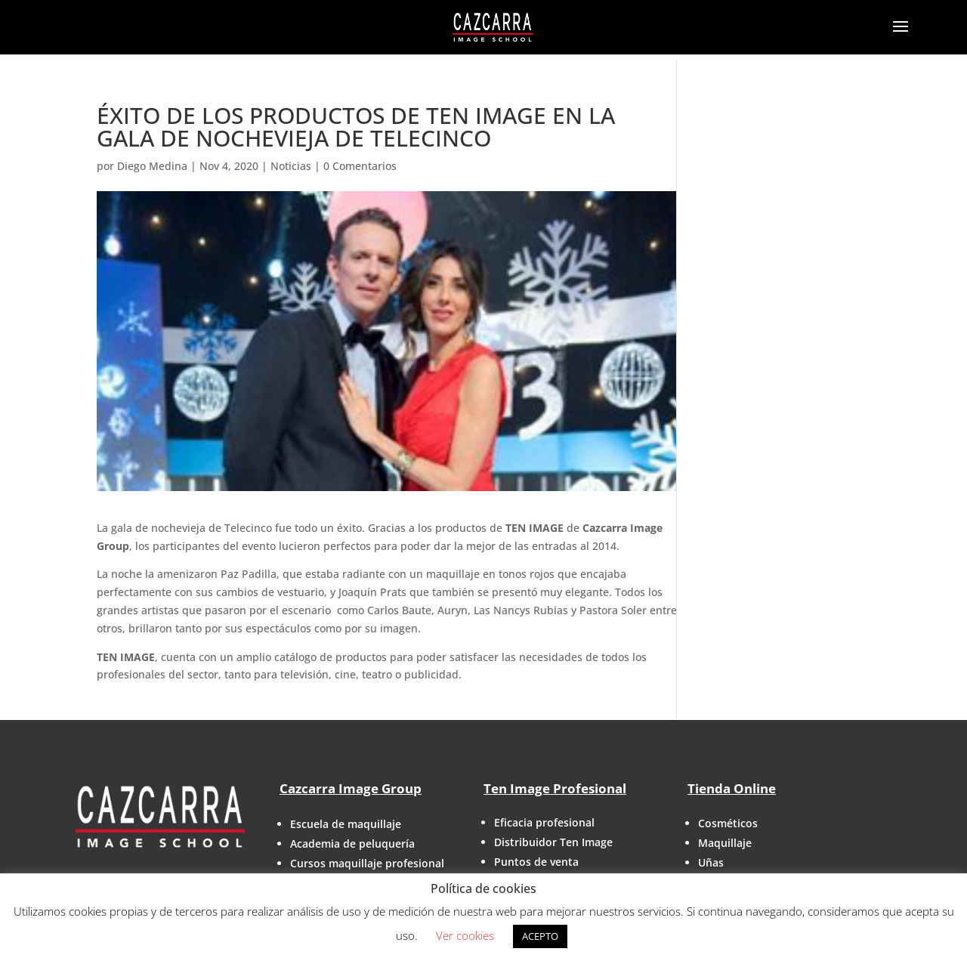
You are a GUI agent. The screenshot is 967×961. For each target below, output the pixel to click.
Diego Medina (152, 166)
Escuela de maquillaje (345, 824)
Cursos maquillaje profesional (367, 863)
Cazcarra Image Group (351, 788)
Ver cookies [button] (465, 935)
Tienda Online (731, 788)
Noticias (290, 166)
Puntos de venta (536, 861)
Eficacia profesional (544, 822)
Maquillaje (725, 843)
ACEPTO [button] (540, 936)
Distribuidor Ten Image (553, 842)
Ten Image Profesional (555, 788)
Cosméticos (728, 823)
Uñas (711, 862)
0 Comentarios (360, 166)
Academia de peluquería (352, 843)
